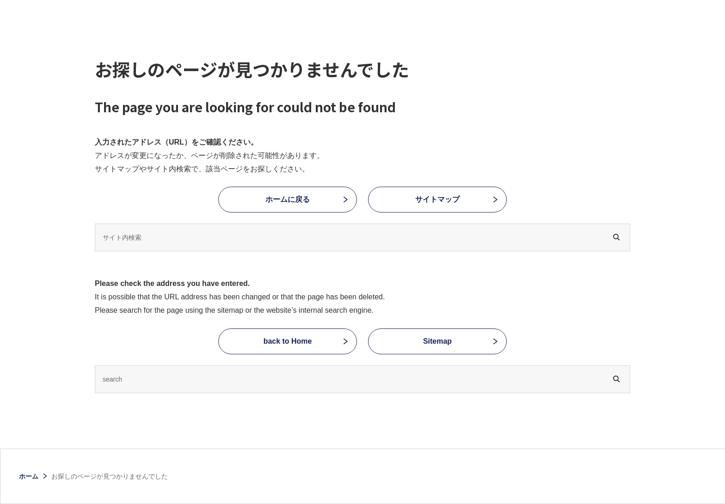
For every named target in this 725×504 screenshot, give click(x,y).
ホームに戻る (287, 199)
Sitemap (437, 341)
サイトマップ (437, 199)
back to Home (288, 341)
